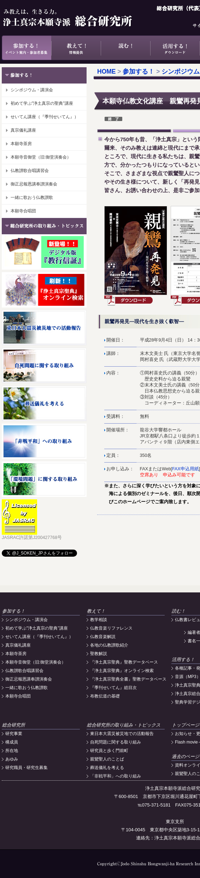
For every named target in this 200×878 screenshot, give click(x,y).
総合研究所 (13, 725)
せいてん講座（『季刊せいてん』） (44, 116)
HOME (106, 71)
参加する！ (26, 47)
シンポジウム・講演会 (32, 89)
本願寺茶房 (21, 143)
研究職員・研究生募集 (26, 767)
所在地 (11, 750)
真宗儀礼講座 (23, 130)
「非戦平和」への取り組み (115, 776)
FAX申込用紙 (185, 468)
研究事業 (13, 733)
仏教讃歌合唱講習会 (30, 170)
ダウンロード (129, 300)
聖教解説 (98, 653)
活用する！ (175, 47)
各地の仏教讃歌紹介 (109, 645)
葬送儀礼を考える (107, 767)
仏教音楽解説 (103, 636)
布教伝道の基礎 (105, 696)
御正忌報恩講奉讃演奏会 (34, 184)
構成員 (11, 742)
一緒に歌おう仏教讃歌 (32, 197)
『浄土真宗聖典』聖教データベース (124, 662)
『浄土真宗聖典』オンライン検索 (122, 670)
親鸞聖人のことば (107, 759)
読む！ (125, 47)
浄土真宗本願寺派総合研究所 (78, 17)
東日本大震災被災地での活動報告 (122, 733)
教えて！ (76, 47)
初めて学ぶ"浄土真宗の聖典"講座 (42, 103)
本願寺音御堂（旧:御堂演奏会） (41, 157)
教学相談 (98, 619)
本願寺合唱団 (23, 210)
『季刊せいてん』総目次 (113, 687)
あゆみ (11, 759)
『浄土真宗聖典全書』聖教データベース (128, 679)
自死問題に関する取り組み (115, 742)
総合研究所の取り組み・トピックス (123, 725)
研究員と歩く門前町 (109, 750)
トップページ (185, 725)
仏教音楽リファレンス (111, 628)
